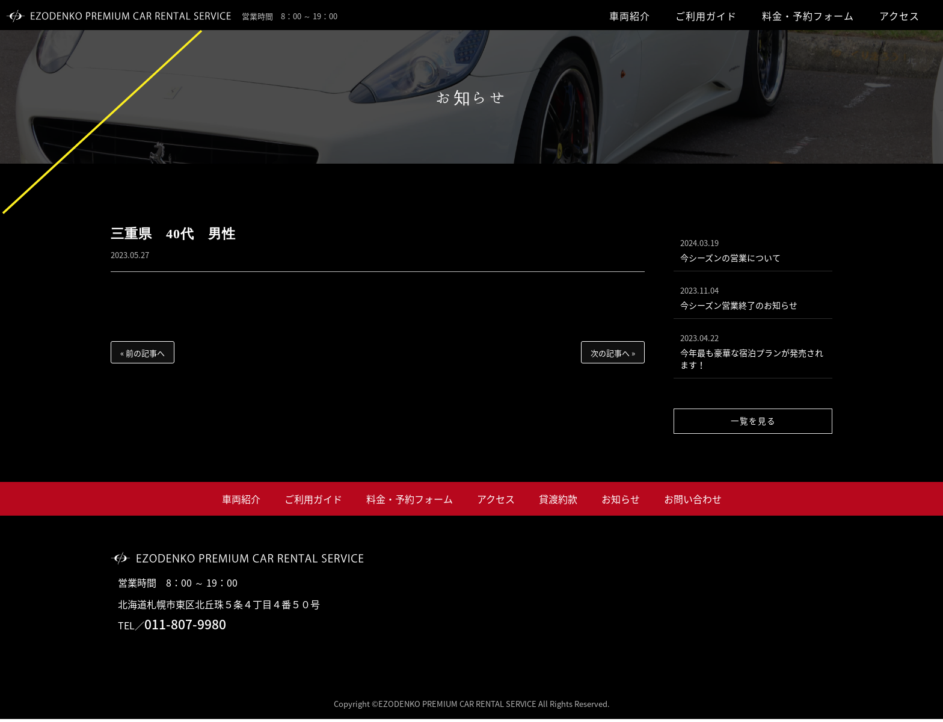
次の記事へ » (613, 353)
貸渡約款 (558, 502)
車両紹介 (629, 15)
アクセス (899, 15)
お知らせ (620, 502)
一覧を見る (753, 424)
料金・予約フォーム (808, 15)
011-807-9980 (185, 627)
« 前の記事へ (142, 353)
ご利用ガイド (706, 15)
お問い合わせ (693, 502)
